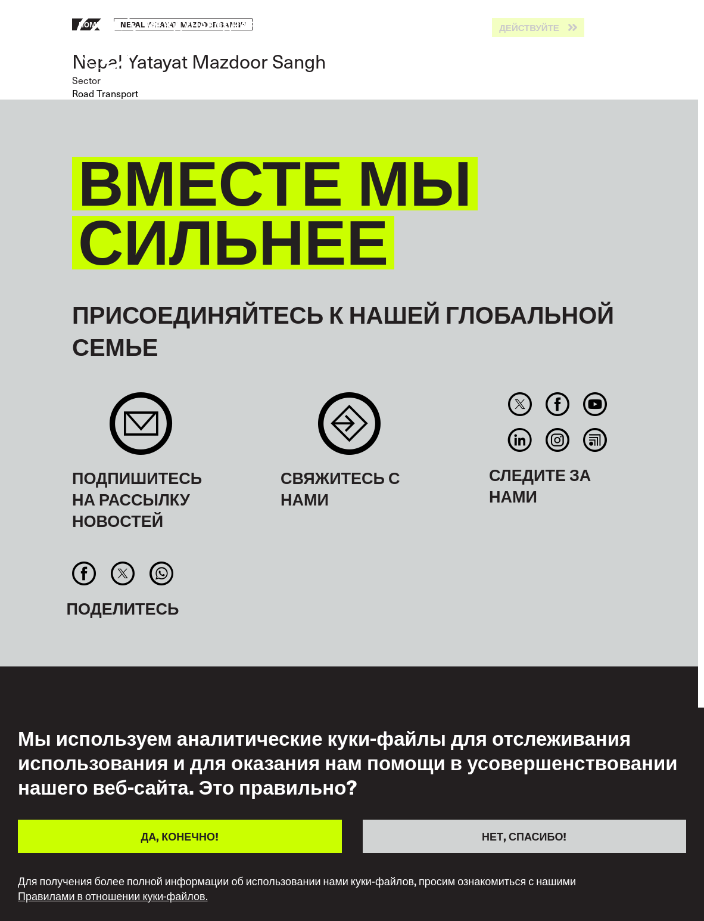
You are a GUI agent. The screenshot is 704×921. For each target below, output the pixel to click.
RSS (595, 440)
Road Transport (105, 93)
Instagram (557, 440)
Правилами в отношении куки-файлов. (113, 896)
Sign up (141, 429)
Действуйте (529, 27)
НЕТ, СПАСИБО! (524, 836)
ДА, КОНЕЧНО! (180, 836)
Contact (349, 429)
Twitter (519, 404)
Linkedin (519, 440)
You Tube (595, 404)
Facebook (557, 404)
